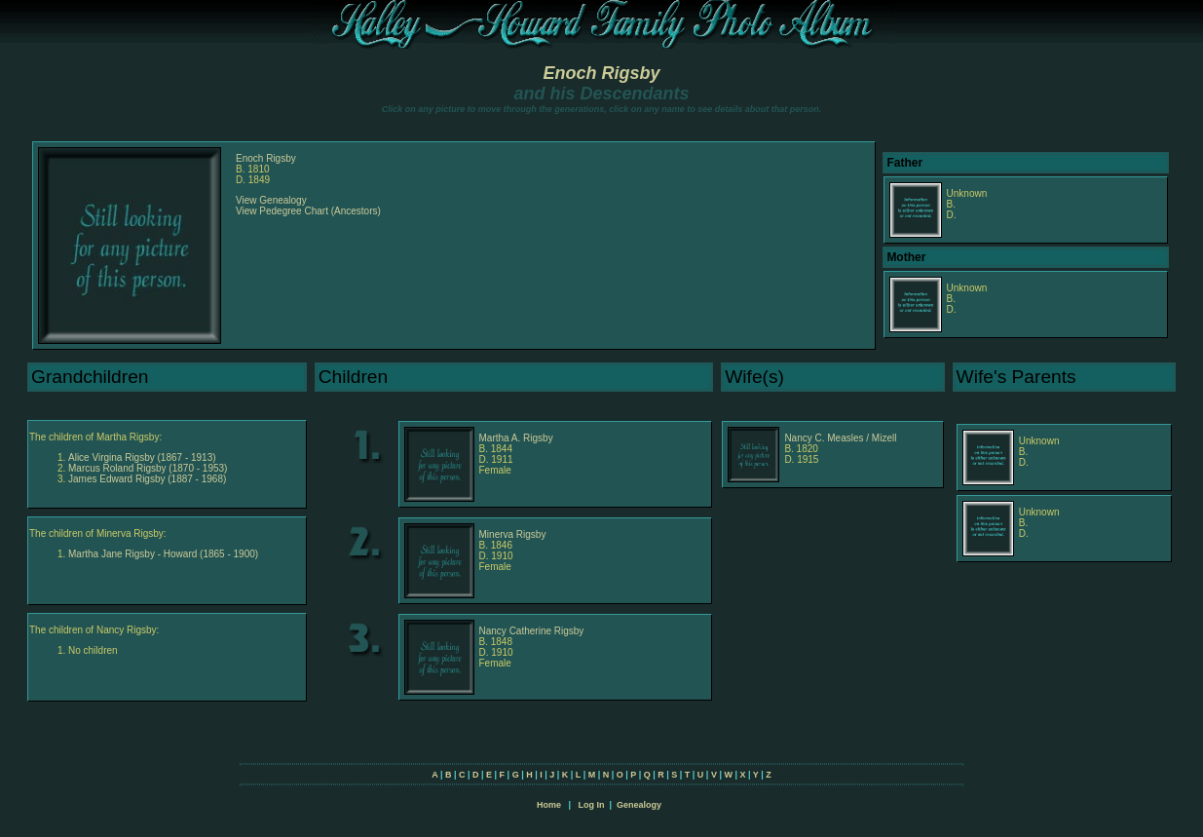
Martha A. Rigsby (516, 438)
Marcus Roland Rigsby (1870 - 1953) (147, 468)
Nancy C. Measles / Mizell (840, 438)
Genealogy (639, 805)
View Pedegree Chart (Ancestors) (308, 211)
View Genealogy (271, 200)
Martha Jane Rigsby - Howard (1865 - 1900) (163, 554)
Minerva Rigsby (512, 534)
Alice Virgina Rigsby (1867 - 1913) (142, 457)
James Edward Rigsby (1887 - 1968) (147, 479)
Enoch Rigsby (601, 73)
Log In (591, 805)
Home (549, 805)
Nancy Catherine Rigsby (531, 631)
